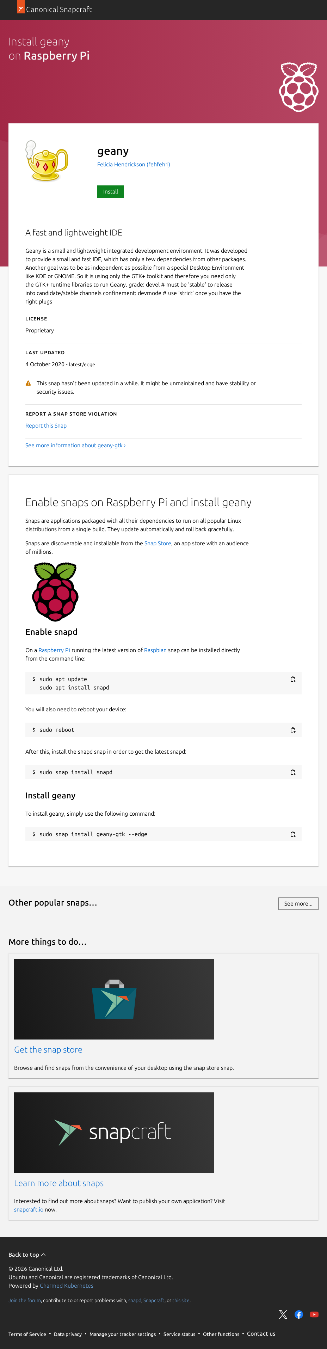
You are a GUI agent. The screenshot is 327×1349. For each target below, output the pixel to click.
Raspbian (155, 650)
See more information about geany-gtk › (75, 445)
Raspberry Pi (54, 650)
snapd (134, 1300)
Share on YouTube (314, 1314)
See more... (298, 903)
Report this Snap (46, 425)
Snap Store (157, 543)
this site (181, 1300)
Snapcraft (154, 1300)
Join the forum (24, 1300)
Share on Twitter (283, 1314)
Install (110, 191)
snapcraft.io (28, 1209)
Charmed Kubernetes (66, 1285)
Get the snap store (48, 1049)
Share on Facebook (299, 1314)
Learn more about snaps (59, 1183)
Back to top (27, 1254)
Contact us (261, 1333)
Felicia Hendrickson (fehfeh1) (133, 164)
